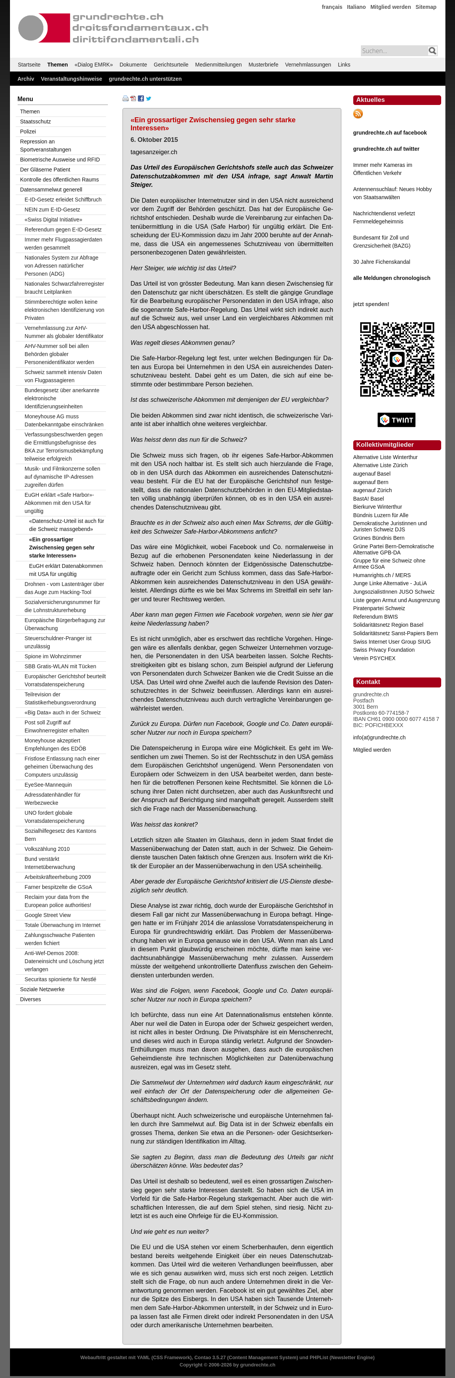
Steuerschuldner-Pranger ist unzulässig (58, 642)
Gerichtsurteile (171, 65)
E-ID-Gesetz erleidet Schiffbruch (63, 199)
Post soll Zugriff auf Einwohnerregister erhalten (57, 726)
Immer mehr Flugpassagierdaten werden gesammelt (63, 243)
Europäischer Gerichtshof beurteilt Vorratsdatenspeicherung (65, 680)
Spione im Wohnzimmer (53, 656)
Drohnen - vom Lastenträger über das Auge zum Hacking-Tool (64, 588)
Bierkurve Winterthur (377, 507)
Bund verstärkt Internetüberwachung (50, 863)
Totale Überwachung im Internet (63, 925)
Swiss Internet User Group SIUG (392, 642)
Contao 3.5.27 (210, 1357)
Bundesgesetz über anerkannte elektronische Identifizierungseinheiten (62, 398)
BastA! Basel (368, 499)
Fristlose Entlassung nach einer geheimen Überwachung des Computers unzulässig (62, 767)
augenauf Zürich (372, 490)
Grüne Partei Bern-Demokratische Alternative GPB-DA (393, 549)
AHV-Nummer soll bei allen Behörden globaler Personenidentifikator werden (59, 354)
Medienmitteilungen (218, 65)
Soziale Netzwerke (42, 989)
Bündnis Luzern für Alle (381, 515)
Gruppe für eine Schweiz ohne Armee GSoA (389, 564)
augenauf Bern (371, 482)
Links (344, 65)
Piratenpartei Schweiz (379, 608)
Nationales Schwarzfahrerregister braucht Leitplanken (64, 288)
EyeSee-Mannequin (48, 785)
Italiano (356, 7)
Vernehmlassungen (308, 65)
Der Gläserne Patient (45, 169)
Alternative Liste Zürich (380, 465)
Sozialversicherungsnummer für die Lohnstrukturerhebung (62, 606)
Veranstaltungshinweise (72, 79)
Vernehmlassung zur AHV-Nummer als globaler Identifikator (64, 332)
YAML (143, 1357)
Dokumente (133, 65)
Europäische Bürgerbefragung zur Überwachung (65, 624)
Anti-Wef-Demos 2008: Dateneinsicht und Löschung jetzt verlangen (64, 961)
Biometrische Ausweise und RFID (60, 159)
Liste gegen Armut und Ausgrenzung (396, 600)
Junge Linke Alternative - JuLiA (390, 583)
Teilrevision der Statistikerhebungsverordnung (60, 698)
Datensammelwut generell (51, 189)
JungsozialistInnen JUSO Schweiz (394, 592)
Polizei (28, 131)
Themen (57, 65)
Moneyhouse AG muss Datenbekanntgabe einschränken (64, 420)
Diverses (30, 999)
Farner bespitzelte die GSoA (58, 887)
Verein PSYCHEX (374, 658)
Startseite (29, 65)
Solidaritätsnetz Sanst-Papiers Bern (395, 633)
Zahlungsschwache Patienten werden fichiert (60, 939)
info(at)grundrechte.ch (379, 737)
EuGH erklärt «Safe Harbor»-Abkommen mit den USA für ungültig (59, 503)
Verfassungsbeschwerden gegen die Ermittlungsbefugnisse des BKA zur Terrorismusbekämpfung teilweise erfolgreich (64, 446)
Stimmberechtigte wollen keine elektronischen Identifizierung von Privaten (64, 310)
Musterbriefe (263, 65)
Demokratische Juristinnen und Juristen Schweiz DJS (390, 526)
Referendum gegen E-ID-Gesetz (63, 229)
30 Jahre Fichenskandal (381, 262)
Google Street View (48, 915)
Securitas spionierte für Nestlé (60, 979)
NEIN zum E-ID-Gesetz (52, 209)
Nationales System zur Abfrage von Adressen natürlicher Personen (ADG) (61, 266)
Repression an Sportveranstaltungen (45, 145)
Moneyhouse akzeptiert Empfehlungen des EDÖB (55, 744)
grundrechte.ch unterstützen (145, 79)
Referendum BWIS (375, 617)
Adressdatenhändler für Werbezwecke (53, 799)
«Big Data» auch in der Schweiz (63, 712)
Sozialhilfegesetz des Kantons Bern (60, 835)
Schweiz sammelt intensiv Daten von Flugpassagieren (63, 376)
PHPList (318, 1357)
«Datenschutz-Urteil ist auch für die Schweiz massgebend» (66, 525)
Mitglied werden (391, 7)
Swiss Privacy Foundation (384, 650)
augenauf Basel (371, 474)
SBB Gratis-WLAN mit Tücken (60, 666)
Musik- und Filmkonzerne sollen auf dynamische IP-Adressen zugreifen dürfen (62, 477)
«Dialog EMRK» (93, 65)
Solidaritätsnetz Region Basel (388, 625)
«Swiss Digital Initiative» (53, 219)
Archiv (26, 79)
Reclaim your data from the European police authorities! (58, 901)
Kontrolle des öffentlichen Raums (59, 179)
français (332, 7)
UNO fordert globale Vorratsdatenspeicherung (54, 817)
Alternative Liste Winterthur (385, 457)
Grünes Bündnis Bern (379, 538)
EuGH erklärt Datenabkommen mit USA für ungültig (66, 570)
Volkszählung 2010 (47, 849)
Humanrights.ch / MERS (382, 575)
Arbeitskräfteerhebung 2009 (58, 877)
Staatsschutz (35, 121)
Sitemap (425, 7)
